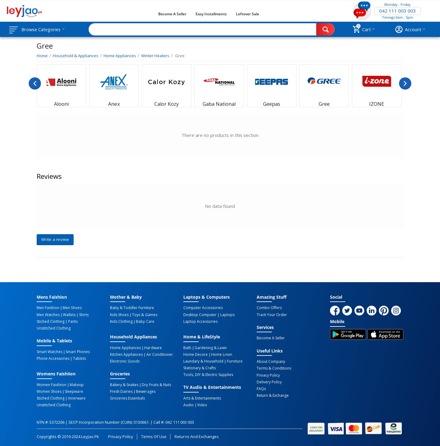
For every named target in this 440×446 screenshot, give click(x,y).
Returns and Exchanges (196, 436)
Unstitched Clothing (54, 328)
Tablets (79, 358)
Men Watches (48, 314)
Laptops (227, 314)
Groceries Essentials (127, 398)
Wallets (69, 314)
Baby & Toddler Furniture (132, 308)
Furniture (234, 361)
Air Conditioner (159, 354)
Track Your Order (272, 314)
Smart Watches (49, 351)
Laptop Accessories (200, 321)
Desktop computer (200, 314)
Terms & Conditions (274, 368)
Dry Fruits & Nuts (156, 384)
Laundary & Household (203, 361)
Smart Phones (78, 351)
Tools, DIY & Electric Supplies (208, 374)
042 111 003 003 (397, 11)
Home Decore (195, 354)
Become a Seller (172, 14)
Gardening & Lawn (210, 347)
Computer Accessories (203, 308)
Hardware (153, 347)
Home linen (221, 354)
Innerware (76, 398)
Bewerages (145, 391)
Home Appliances (125, 347)
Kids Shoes (119, 314)
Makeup (76, 384)
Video (202, 405)
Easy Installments (211, 14)
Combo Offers (269, 308)
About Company (271, 361)
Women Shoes (49, 391)
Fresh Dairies (121, 391)
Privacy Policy (268, 375)
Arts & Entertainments (202, 398)
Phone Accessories (53, 358)
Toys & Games (144, 314)
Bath (187, 347)
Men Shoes (72, 308)
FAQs (261, 388)
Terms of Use (154, 436)
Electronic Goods (125, 361)
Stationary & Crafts (199, 368)
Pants (72, 321)
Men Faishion (48, 308)
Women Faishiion (51, 384)
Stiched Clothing (50, 321)
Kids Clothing (121, 321)
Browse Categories (41, 29)
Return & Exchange (273, 395)
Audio (188, 405)
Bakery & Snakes (124, 384)
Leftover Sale (247, 14)
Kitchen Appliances (126, 354)
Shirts (83, 314)
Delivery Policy (269, 382)
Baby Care (145, 321)
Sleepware (74, 391)
